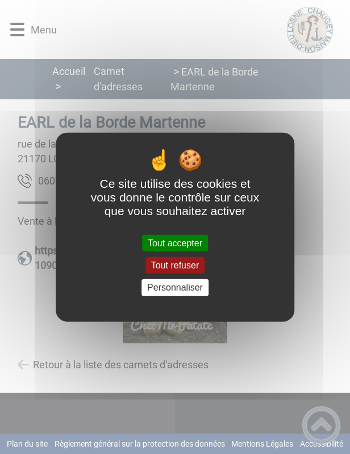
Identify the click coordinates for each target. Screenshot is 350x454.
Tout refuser (175, 265)
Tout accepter (175, 243)
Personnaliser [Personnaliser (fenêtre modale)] (175, 287)
